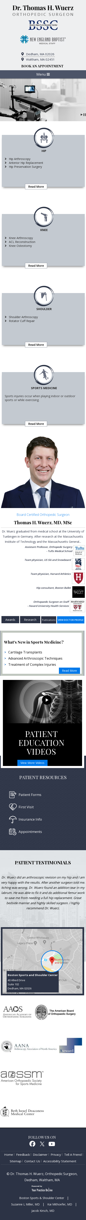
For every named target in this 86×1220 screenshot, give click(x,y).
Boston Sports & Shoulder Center (41, 1198)
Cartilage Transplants (25, 652)
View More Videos (32, 763)
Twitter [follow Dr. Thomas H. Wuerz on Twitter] (42, 1143)
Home (8, 1154)
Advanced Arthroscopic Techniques (35, 658)
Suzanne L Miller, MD (25, 1204)
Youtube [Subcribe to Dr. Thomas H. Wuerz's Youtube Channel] (52, 1143)
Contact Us (32, 1161)
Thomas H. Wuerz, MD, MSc (43, 522)
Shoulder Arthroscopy (23, 317)
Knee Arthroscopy (21, 238)
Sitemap (15, 1161)
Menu (43, 74)
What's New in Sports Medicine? (33, 642)
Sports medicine (44, 388)
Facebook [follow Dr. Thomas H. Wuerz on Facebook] (32, 1143)
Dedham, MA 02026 (40, 54)
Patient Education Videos (41, 742)
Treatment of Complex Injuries (32, 664)
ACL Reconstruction (22, 242)
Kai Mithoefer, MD (59, 1204)
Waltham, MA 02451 (40, 59)
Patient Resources (43, 777)
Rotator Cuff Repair (22, 321)
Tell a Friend (73, 1154)
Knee (44, 230)
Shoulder (44, 309)
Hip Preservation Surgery (25, 167)
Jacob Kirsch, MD (42, 1211)
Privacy (56, 1154)
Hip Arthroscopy (19, 159)
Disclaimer (40, 1154)
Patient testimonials (43, 862)
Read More (36, 187)
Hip (44, 151)
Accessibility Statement (59, 1161)
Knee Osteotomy (20, 246)
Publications (48, 619)
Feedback (23, 1154)
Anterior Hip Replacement (26, 163)
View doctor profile (71, 619)
